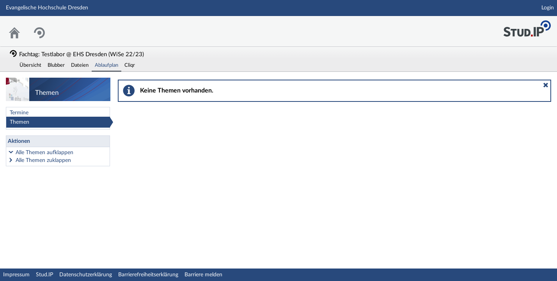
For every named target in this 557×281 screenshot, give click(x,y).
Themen (19, 122)
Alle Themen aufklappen (44, 152)
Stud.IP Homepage (527, 26)
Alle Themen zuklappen (43, 160)
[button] (546, 85)
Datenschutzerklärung (85, 274)
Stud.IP (44, 274)
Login (547, 8)
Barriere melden (203, 274)
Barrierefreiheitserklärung (148, 274)
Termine (19, 113)
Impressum (16, 274)
